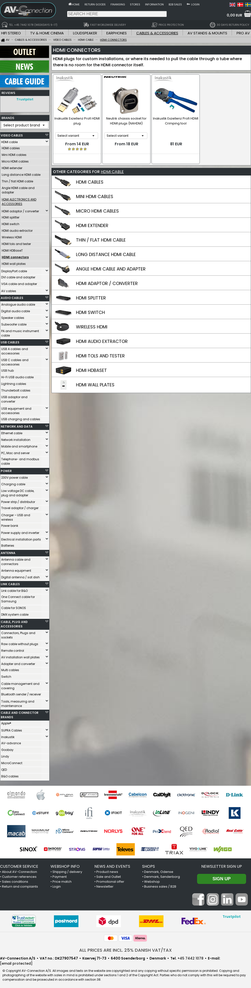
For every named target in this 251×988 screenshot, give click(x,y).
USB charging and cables (20, 418)
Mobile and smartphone (19, 445)
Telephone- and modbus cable (20, 460)
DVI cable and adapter (18, 276)
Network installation (15, 438)
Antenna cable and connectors (15, 560)
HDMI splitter (10, 216)
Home (76, 4)
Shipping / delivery (67, 870)
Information (154, 4)
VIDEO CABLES (12, 134)
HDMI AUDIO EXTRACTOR (102, 341)
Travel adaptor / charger (19, 507)
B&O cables (10, 775)
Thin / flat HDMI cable (17, 180)
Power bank (9, 524)
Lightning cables (13, 382)
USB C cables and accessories (14, 361)
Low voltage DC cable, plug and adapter (17, 491)
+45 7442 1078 (190, 957)
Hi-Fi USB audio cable (17, 376)
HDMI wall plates (14, 262)
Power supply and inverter (20, 531)
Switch (6, 675)
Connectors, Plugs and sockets (18, 634)
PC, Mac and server (15, 452)
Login (195, 4)
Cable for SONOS (13, 607)
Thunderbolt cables (15, 389)
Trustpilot (24, 99)
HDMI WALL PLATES (95, 384)
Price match (62, 880)
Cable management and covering (20, 684)
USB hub (7, 369)
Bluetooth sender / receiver (21, 693)
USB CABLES (10, 341)
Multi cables (10, 669)
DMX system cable (14, 613)
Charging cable (13, 483)
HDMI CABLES (89, 182)
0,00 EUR (234, 15)
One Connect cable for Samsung (18, 598)
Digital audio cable (15, 310)
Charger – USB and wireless (15, 516)
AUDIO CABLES (12, 297)
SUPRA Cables (11, 729)
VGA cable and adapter (19, 283)
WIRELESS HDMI (91, 327)
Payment (59, 875)
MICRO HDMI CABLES (97, 211)
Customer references (19, 875)
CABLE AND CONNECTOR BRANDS (19, 713)
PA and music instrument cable (20, 332)
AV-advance (11, 742)
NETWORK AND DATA (17, 425)
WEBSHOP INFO (65, 865)
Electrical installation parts (21, 538)
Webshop (152, 880)
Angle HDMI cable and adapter (18, 189)
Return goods (95, 4)
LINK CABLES (10, 583)
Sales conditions (15, 880)
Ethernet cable (11, 432)
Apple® (6, 722)
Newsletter (104, 885)
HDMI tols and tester (16, 243)
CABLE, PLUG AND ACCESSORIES (14, 623)
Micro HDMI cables (15, 160)
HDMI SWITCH (90, 312)
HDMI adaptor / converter (20, 210)
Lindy (5, 755)
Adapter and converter (18, 663)
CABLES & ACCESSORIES (157, 33)
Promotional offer (110, 880)
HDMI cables (11, 147)
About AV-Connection (19, 870)
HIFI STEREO (11, 33)
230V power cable (14, 476)
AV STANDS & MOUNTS (207, 33)
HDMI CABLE (112, 171)
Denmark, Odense (158, 870)
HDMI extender (12, 167)
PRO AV (243, 33)
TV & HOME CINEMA (47, 33)
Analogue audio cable (18, 303)
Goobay (7, 748)
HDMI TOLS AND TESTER (100, 355)
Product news (107, 870)
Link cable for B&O (14, 589)
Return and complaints (20, 885)
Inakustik (7, 736)
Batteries (7, 544)
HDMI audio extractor (17, 229)
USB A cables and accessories (14, 350)
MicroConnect (11, 762)
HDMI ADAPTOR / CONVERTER (107, 283)
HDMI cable (9, 141)
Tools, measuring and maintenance (17, 702)
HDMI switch (10, 223)
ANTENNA (8, 552)
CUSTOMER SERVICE (19, 865)
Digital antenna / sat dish (20, 576)
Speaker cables (12, 316)
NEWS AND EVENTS (112, 865)
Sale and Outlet (108, 875)
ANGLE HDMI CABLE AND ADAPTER (111, 269)
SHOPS (148, 865)
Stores (135, 4)
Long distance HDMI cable (21, 173)
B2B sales (175, 4)
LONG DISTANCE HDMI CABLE (106, 254)
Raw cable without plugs (19, 643)
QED (4, 768)
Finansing (118, 4)
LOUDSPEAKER (85, 33)
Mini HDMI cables (14, 153)
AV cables (8, 290)
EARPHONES (116, 33)
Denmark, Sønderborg (162, 875)
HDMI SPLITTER (91, 298)
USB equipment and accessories (16, 409)
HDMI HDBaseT (12, 249)
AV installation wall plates (20, 656)
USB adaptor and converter (14, 398)
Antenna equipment (16, 569)
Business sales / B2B (160, 885)
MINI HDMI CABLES (94, 196)
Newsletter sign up (221, 865)
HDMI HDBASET (91, 370)
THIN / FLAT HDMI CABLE (101, 240)
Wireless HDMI (12, 236)
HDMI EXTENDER (92, 225)
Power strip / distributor (18, 501)
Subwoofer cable (13, 323)
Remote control (12, 649)
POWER (6, 470)
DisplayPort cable (14, 270)
